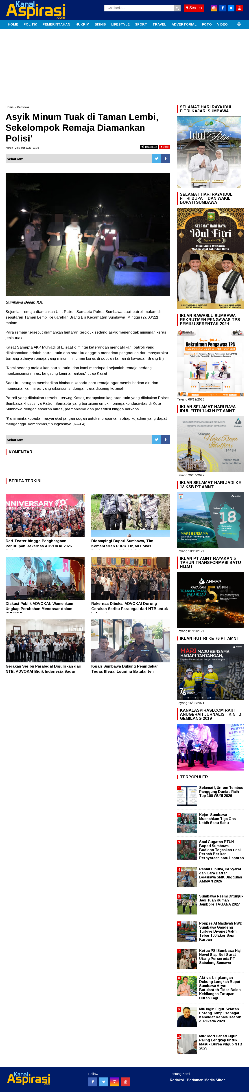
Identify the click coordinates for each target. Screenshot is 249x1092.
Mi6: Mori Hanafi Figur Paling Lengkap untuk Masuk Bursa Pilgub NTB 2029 (220, 1042)
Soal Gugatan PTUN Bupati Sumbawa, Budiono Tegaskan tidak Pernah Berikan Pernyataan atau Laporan (221, 850)
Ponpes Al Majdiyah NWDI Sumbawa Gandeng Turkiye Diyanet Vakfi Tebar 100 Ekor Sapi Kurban (221, 931)
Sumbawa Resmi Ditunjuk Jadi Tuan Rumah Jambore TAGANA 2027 (221, 900)
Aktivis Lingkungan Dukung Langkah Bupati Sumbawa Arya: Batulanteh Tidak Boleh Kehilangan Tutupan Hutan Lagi (220, 988)
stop (165, 146)
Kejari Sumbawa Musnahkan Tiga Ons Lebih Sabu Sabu (217, 819)
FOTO (207, 24)
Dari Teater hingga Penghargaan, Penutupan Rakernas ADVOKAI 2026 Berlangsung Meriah (39, 546)
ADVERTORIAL (184, 24)
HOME (13, 24)
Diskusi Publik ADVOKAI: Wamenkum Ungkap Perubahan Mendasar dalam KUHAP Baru (39, 609)
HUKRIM (82, 24)
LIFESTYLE (120, 24)
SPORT (141, 24)
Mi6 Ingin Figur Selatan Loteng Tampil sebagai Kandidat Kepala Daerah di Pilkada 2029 (220, 1015)
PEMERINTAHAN (56, 24)
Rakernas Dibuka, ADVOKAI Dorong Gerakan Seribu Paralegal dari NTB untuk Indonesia (129, 609)
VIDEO (222, 24)
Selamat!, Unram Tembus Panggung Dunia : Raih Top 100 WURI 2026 (221, 792)
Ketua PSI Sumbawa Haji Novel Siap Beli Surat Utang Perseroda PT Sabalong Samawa (220, 957)
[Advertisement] (124, 62)
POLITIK (30, 24)
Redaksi (177, 1080)
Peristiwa (23, 107)
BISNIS (100, 24)
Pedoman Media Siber (206, 1080)
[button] (239, 22)
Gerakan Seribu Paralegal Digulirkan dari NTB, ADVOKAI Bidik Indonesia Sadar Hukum (43, 671)
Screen (194, 8)
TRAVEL (159, 24)
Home (9, 107)
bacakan (149, 146)
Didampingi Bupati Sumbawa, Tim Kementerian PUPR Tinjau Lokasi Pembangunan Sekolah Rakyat (122, 546)
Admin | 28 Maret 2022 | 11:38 (22, 147)
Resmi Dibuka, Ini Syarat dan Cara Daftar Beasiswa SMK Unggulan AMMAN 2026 (220, 875)
